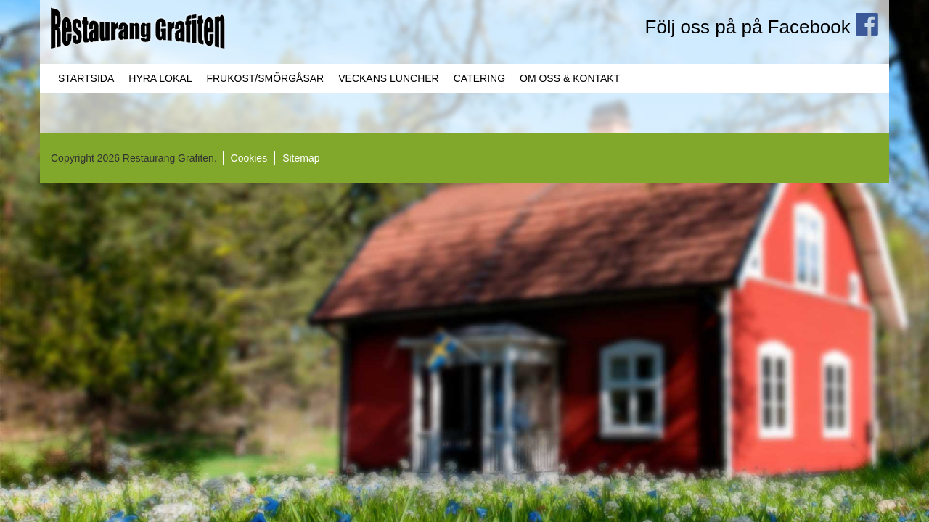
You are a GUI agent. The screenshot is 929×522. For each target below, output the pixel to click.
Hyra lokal (160, 78)
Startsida (86, 78)
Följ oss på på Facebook (762, 27)
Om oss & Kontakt (570, 78)
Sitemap (300, 158)
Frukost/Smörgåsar (265, 78)
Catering (479, 78)
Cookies (249, 158)
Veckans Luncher (388, 78)
